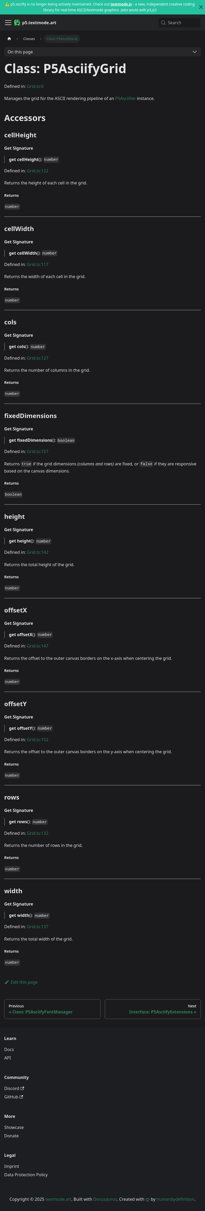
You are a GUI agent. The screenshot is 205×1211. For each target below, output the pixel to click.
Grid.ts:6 (35, 86)
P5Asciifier (125, 98)
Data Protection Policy (26, 1175)
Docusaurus (105, 1199)
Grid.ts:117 (38, 264)
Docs (9, 1049)
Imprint (11, 1166)
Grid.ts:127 (38, 358)
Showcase (14, 1127)
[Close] (201, 7)
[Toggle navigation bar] (8, 23)
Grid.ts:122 (38, 171)
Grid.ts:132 (38, 833)
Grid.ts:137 (38, 926)
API (7, 1058)
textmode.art (58, 1199)
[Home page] (9, 39)
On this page (20, 52)
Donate (11, 1136)
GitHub (13, 1097)
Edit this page (21, 982)
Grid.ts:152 (38, 739)
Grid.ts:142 (38, 552)
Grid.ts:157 (38, 451)
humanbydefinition (175, 1199)
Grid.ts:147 (38, 646)
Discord (14, 1088)
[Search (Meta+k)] (179, 23)
